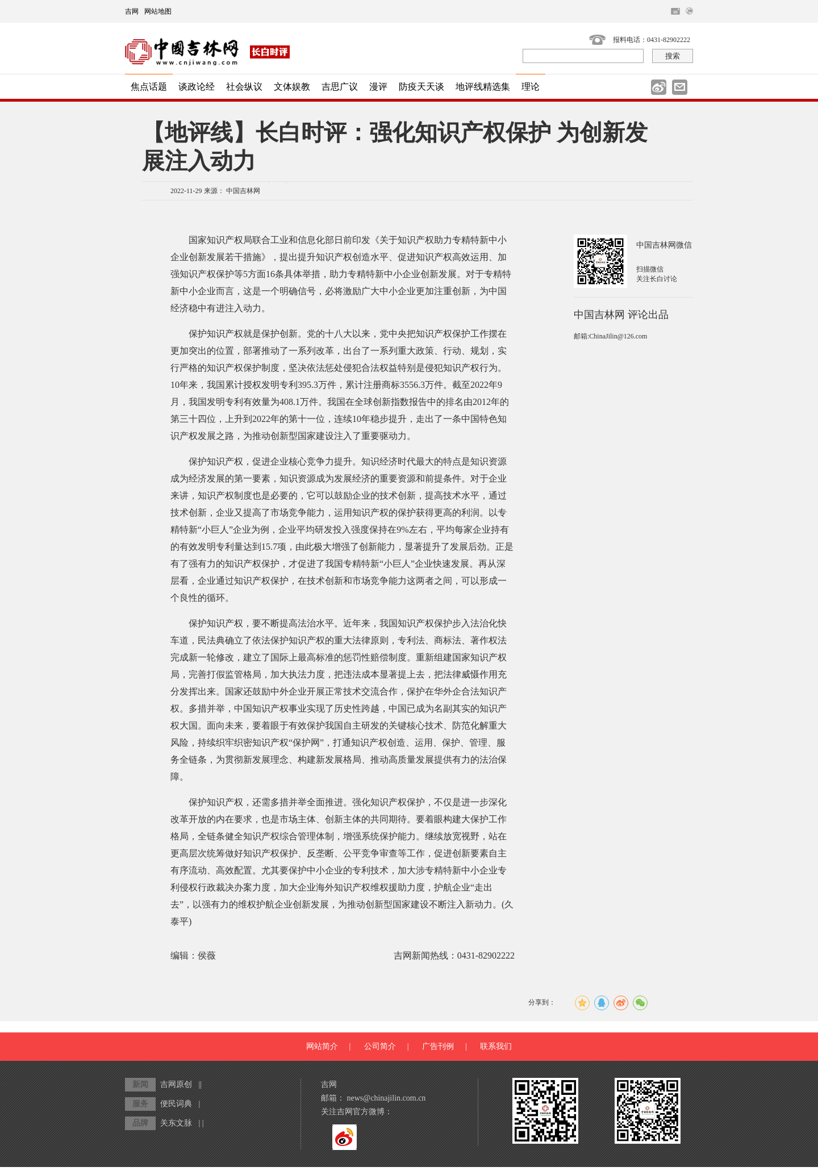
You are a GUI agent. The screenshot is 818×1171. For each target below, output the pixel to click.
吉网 (132, 11)
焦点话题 (149, 86)
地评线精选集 (483, 86)
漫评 (378, 86)
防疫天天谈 (421, 86)
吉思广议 (340, 86)
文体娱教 (292, 86)
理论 (530, 86)
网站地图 (158, 11)
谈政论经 (196, 86)
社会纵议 (244, 86)
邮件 (679, 87)
